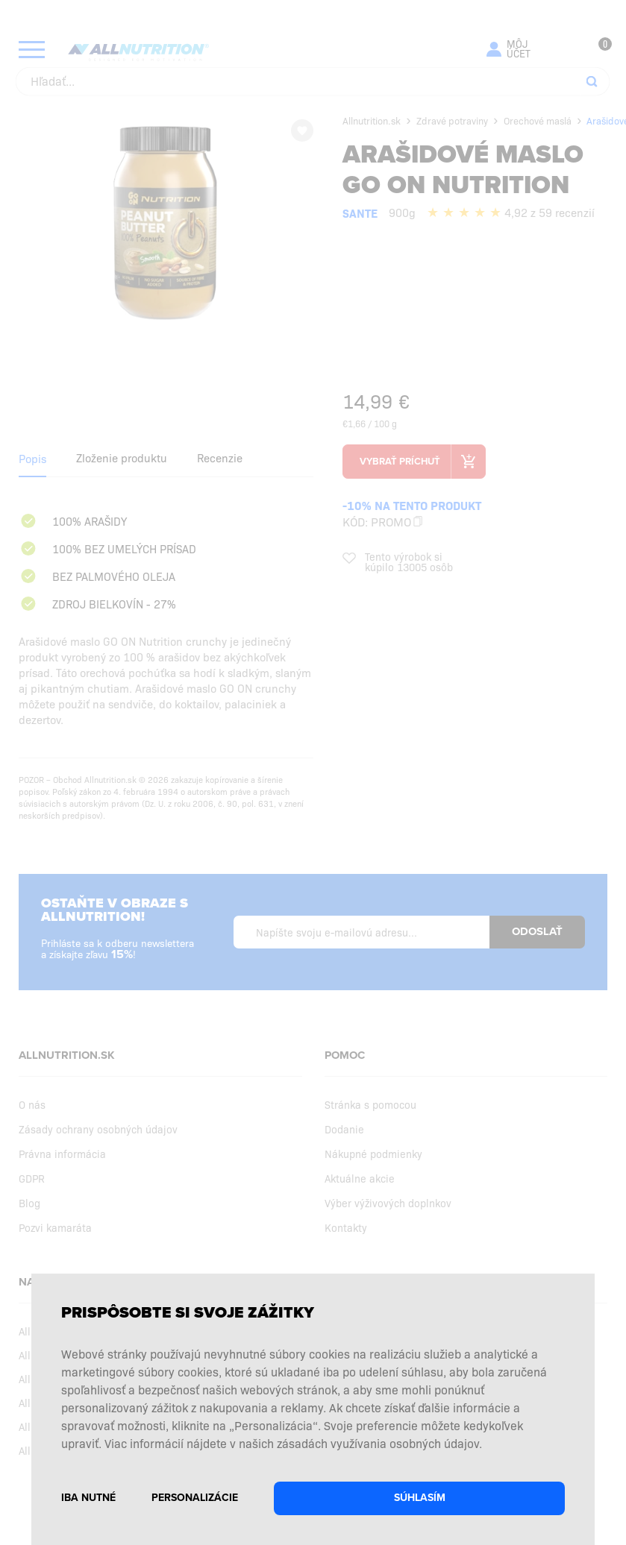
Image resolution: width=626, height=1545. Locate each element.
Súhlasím (419, 1497)
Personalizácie (194, 1497)
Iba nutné (88, 1497)
